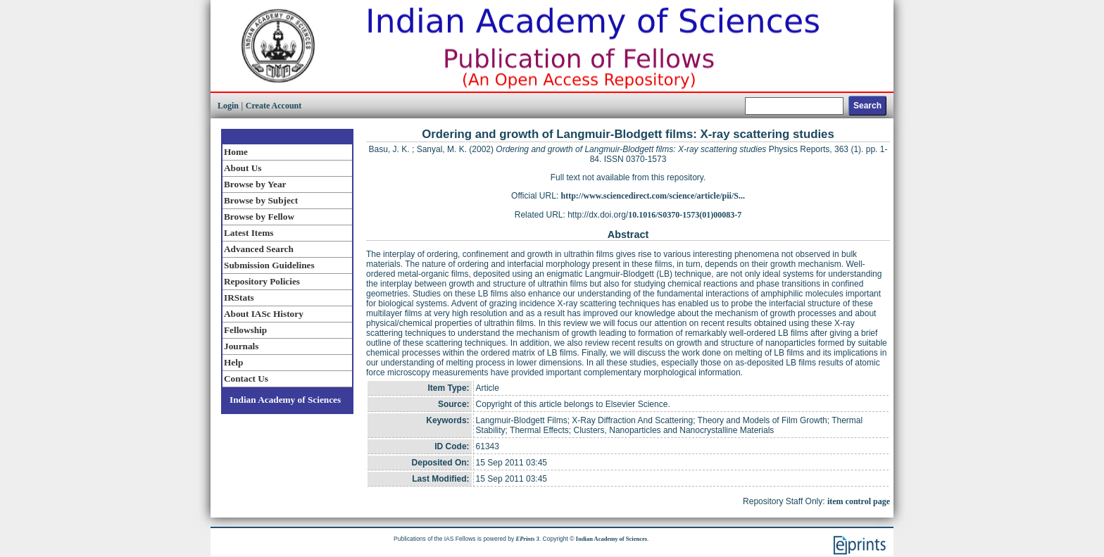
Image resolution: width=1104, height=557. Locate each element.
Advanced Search (259, 249)
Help (233, 362)
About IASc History (263, 313)
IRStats (239, 297)
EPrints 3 (527, 538)
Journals (241, 346)
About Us (242, 168)
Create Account (273, 106)
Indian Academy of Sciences (285, 399)
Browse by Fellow (259, 216)
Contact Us (246, 378)
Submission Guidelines (269, 265)
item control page (858, 501)
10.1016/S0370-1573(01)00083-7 (684, 215)
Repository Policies (262, 281)
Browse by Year (255, 184)
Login (228, 106)
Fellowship (245, 330)
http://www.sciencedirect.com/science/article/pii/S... (653, 196)
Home (236, 151)
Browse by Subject (261, 200)
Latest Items (248, 232)
